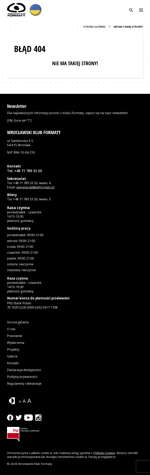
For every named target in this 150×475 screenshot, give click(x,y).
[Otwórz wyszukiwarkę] (131, 9)
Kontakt (13, 363)
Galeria (12, 356)
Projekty (13, 349)
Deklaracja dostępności (24, 370)
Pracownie (14, 336)
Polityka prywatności (22, 377)
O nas (11, 329)
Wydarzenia (15, 342)
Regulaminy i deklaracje (24, 383)
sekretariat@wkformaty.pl (35, 187)
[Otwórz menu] (141, 9)
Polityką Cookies (104, 453)
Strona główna (18, 322)
